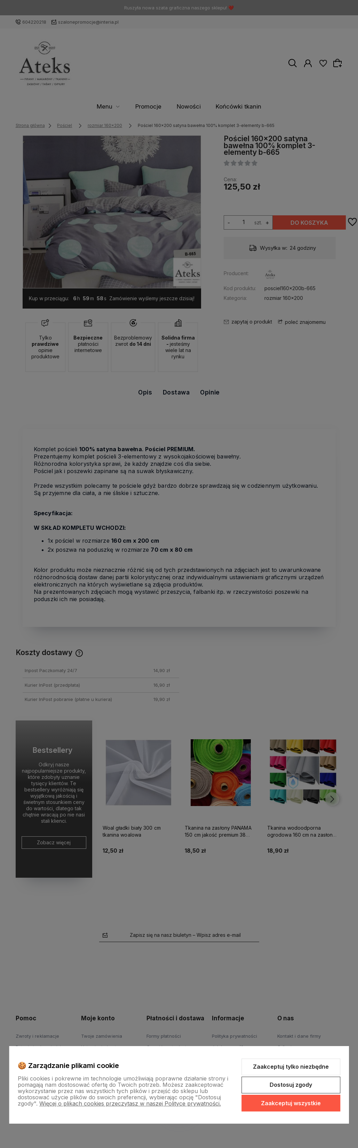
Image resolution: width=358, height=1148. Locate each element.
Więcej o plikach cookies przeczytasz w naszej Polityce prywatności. (130, 1103)
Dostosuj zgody (291, 1084)
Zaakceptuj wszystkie (291, 1103)
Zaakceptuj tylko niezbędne (291, 1066)
